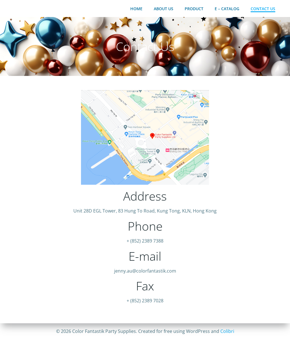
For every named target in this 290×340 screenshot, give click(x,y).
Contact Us (263, 8)
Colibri (227, 331)
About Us (163, 8)
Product (194, 8)
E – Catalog (227, 8)
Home (136, 8)
